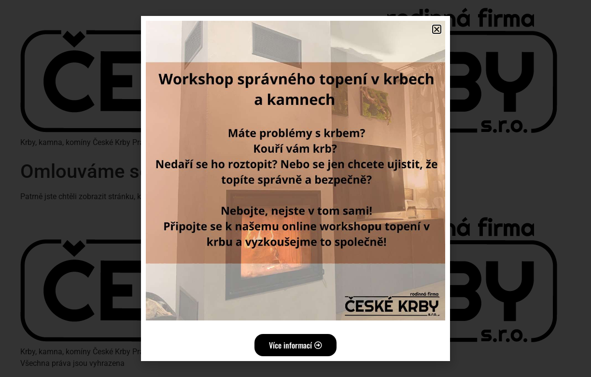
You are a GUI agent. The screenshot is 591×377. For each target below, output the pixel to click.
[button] (436, 29)
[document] (295, 188)
